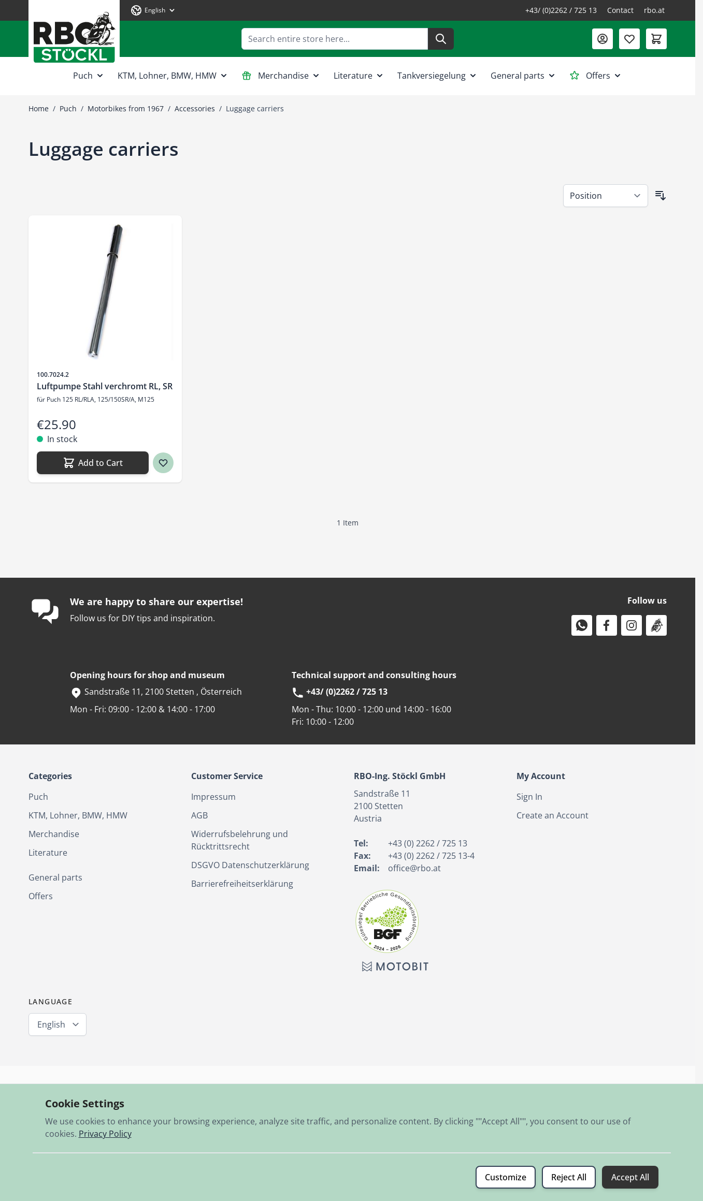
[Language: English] (153, 10)
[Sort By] (605, 195)
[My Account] (602, 38)
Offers (596, 75)
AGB (199, 815)
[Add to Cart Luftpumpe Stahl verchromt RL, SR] (93, 462)
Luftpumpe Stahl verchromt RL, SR (105, 386)
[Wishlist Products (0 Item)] (629, 38)
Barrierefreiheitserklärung (242, 883)
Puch (89, 75)
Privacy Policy (105, 1133)
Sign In (529, 796)
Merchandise (281, 75)
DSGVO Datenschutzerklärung (250, 865)
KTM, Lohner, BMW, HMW (173, 75)
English (51, 1024)
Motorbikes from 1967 (126, 108)
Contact (620, 10)
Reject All (568, 1177)
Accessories (195, 108)
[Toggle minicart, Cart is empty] (656, 38)
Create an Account (553, 815)
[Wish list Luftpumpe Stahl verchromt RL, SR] (163, 462)
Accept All (630, 1177)
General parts (524, 75)
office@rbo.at (414, 868)
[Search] (441, 39)
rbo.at (654, 10)
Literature (359, 75)
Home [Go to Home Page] (38, 108)
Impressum (213, 796)
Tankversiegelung (437, 75)
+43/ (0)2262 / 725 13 (561, 10)
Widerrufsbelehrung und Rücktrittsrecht (239, 840)
